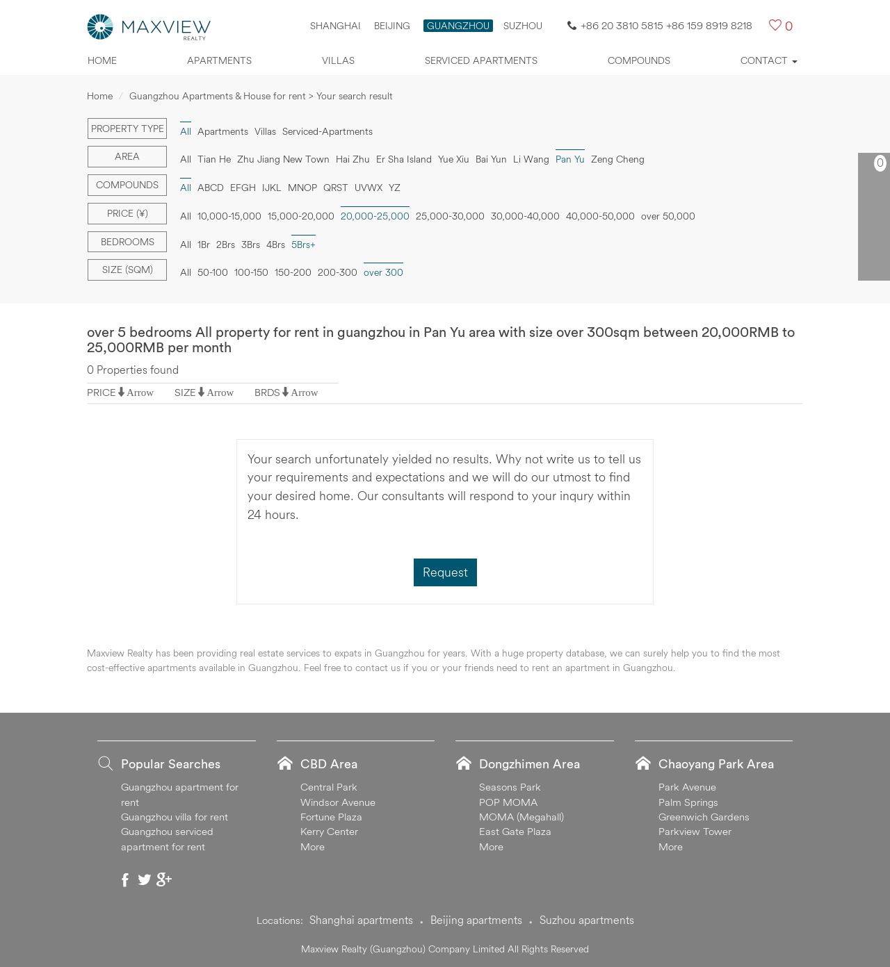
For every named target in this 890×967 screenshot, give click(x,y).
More (312, 846)
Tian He (214, 159)
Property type (127, 128)
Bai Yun (491, 159)
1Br (203, 244)
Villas (338, 60)
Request (445, 572)
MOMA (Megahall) (521, 816)
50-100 (212, 272)
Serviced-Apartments (327, 131)
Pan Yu (570, 159)
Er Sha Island (404, 159)
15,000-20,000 (301, 216)
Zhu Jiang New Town (283, 159)
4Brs (275, 244)
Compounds (639, 60)
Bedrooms (127, 241)
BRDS (267, 392)
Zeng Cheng (618, 159)
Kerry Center (329, 831)
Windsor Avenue (337, 802)
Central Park (328, 786)
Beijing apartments (476, 920)
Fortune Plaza (331, 816)
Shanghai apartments (361, 920)
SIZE (185, 392)
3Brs (250, 244)
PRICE (101, 392)
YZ (394, 187)
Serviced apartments (481, 60)
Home (102, 60)
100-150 (251, 272)
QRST (335, 187)
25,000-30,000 (450, 216)
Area (127, 156)
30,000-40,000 (525, 216)
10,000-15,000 (229, 216)
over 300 (383, 272)
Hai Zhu (353, 159)
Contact (769, 60)
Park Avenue (687, 786)
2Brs (225, 244)
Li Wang (531, 159)
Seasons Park (510, 786)
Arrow (140, 392)
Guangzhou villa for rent (174, 816)
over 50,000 (668, 216)
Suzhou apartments (587, 920)
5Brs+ (303, 244)
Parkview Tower (694, 831)
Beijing (392, 25)
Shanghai (335, 25)
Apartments (219, 60)
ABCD (210, 187)
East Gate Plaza (515, 831)
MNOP (302, 187)
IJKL (272, 187)
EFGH (243, 187)
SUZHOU (522, 25)
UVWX (368, 187)
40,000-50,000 (600, 216)
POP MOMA (508, 802)
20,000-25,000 (375, 216)
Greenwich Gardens (704, 816)
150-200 (293, 272)
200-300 (337, 272)
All (185, 131)
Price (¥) (127, 213)
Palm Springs (688, 802)
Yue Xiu (453, 159)
